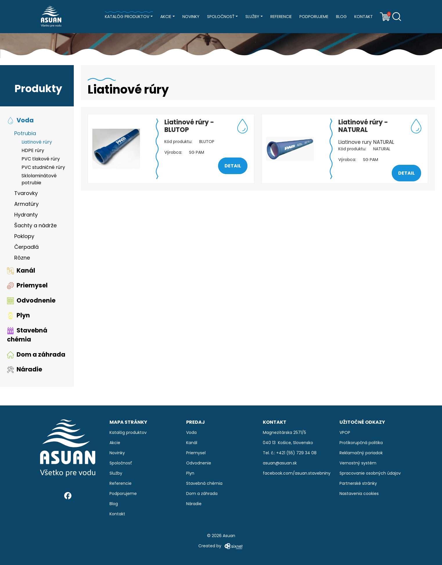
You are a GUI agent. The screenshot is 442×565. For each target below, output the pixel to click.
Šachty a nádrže (35, 225)
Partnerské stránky (358, 483)
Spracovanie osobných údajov (370, 473)
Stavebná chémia (27, 335)
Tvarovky (26, 193)
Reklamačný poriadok (361, 453)
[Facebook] (67, 496)
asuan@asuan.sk (280, 463)
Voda (20, 120)
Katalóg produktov (127, 16)
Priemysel (27, 285)
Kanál (21, 270)
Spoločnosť (221, 16)
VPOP (344, 432)
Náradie (24, 369)
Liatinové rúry (36, 142)
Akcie (165, 16)
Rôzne (22, 257)
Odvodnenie (31, 300)
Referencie (281, 16)
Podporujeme (313, 16)
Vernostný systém (357, 463)
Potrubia (25, 133)
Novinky (191, 16)
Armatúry (26, 204)
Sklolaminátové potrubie (39, 179)
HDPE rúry (32, 150)
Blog (341, 16)
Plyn (18, 315)
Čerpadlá (26, 247)
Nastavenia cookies (359, 493)
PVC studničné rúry (43, 167)
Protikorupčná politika (361, 443)
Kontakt (363, 16)
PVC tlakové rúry (40, 158)
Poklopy (24, 236)
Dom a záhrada (36, 354)
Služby (252, 16)
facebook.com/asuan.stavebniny (296, 473)
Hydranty (26, 214)
